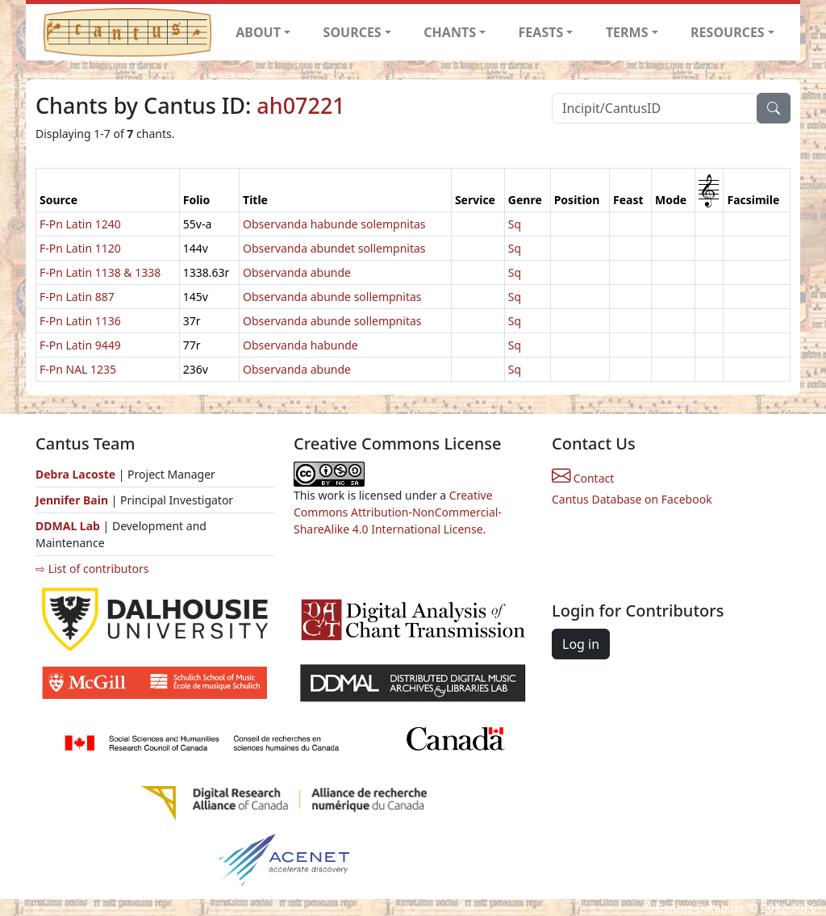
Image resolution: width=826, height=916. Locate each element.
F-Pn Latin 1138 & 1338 (100, 272)
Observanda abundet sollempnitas (334, 248)
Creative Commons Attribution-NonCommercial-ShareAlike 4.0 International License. (398, 512)
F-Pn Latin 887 (77, 296)
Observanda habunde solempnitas (334, 224)
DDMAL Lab (67, 525)
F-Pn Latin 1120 (80, 248)
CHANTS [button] (449, 32)
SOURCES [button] (352, 32)
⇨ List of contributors (91, 568)
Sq (514, 224)
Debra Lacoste (75, 474)
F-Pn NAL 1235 (78, 369)
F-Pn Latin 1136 (80, 320)
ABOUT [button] (258, 32)
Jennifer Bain (73, 500)
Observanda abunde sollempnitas (332, 296)
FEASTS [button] (541, 32)
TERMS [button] (627, 32)
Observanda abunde (297, 272)
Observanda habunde (300, 345)
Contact (583, 478)
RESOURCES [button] (727, 32)
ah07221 (300, 105)
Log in (580, 644)
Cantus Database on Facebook (632, 499)
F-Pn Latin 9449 (80, 345)
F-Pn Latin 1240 (80, 224)
